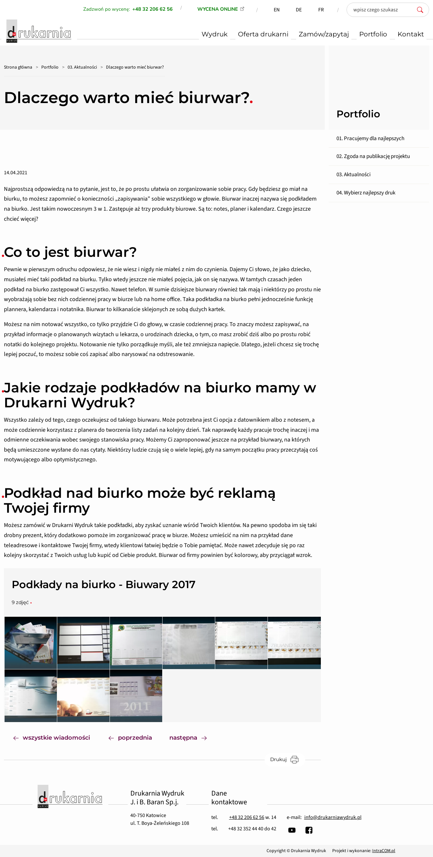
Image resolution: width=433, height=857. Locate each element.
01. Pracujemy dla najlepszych (370, 138)
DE (299, 9)
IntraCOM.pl (383, 851)
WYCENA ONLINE (217, 9)
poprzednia (130, 737)
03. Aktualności (82, 67)
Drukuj (287, 759)
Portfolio (50, 67)
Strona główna (18, 67)
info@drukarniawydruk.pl (332, 817)
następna (192, 737)
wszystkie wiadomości (51, 737)
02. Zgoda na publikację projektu (373, 156)
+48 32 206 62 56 (246, 817)
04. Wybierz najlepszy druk (365, 193)
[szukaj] (422, 10)
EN (277, 9)
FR (321, 9)
